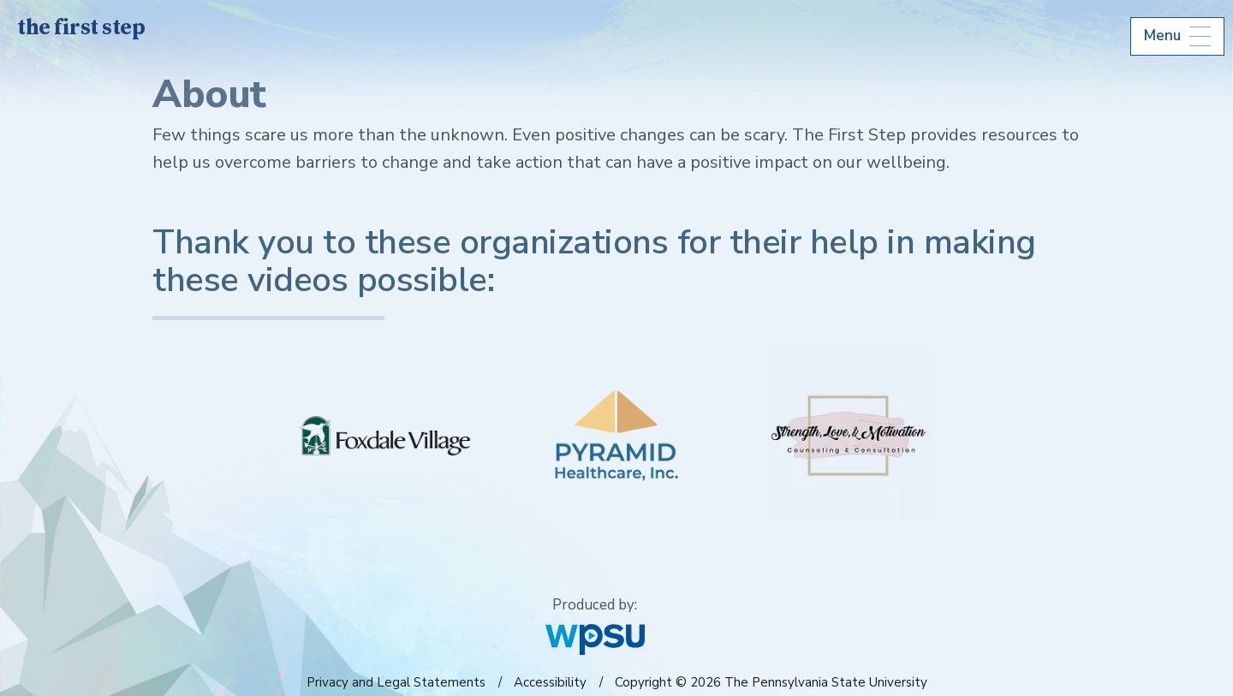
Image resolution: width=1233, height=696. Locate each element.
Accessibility (550, 682)
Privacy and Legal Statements (396, 682)
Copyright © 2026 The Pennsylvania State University (771, 682)
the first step (81, 28)
